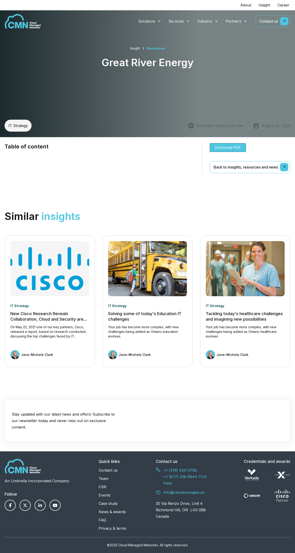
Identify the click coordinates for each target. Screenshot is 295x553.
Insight (264, 5)
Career (283, 5)
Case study (108, 503)
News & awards (112, 511)
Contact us (108, 470)
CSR (102, 487)
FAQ (102, 520)
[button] (149, 21)
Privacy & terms (112, 528)
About (245, 5)
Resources (156, 48)
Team (103, 478)
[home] (23, 21)
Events (104, 495)
